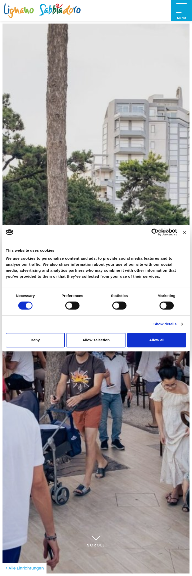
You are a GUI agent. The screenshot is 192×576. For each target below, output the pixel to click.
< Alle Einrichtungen (24, 568)
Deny (35, 340)
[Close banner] (184, 232)
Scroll (96, 540)
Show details (165, 324)
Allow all (156, 340)
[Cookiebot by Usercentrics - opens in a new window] (155, 232)
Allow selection (96, 340)
